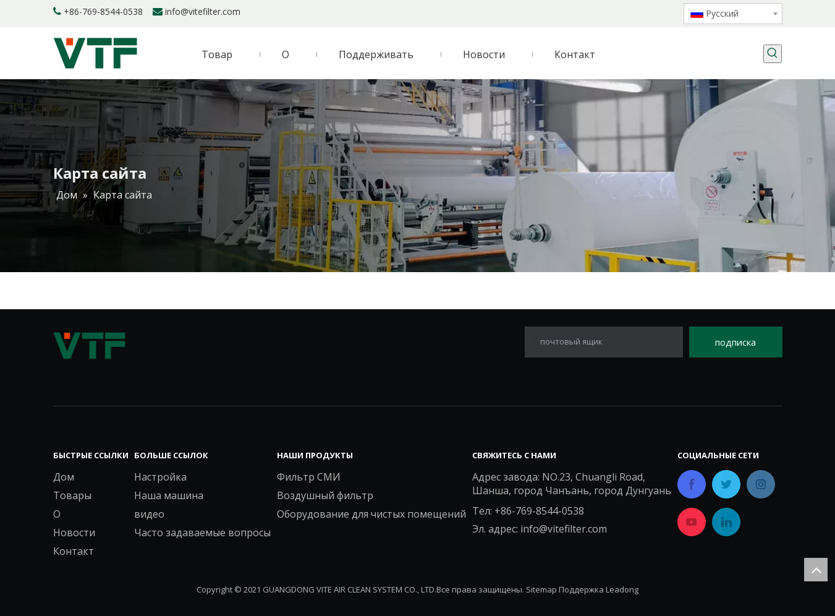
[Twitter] (627, 12)
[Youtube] (648, 12)
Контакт (73, 551)
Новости (74, 532)
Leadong (622, 589)
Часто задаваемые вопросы (202, 532)
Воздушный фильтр (325, 495)
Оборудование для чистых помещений (371, 514)
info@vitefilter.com (202, 11)
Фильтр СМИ (309, 477)
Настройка (160, 477)
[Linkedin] (606, 12)
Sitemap (541, 589)
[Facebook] (585, 12)
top (816, 569)
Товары (72, 495)
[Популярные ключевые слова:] (772, 54)
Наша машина (168, 495)
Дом (63, 477)
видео (149, 514)
